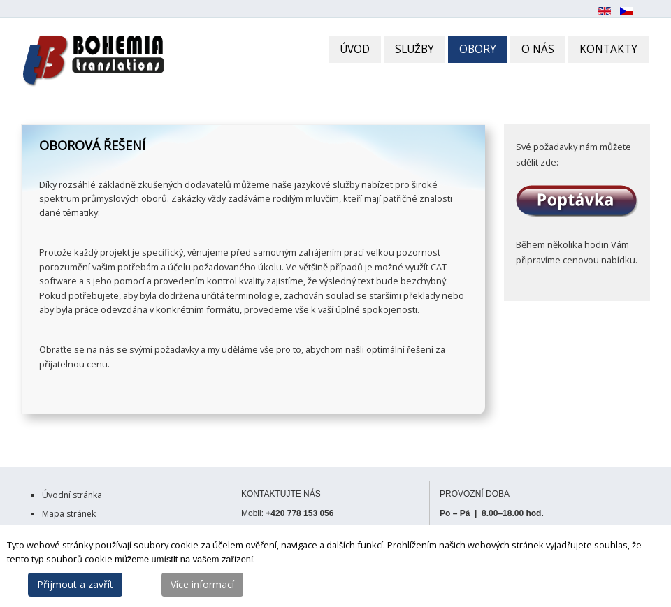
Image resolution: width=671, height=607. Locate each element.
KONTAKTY (608, 49)
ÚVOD (355, 49)
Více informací (202, 584)
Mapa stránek (69, 514)
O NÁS (537, 49)
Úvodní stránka (72, 495)
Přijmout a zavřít (75, 584)
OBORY (477, 49)
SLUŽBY (414, 49)
